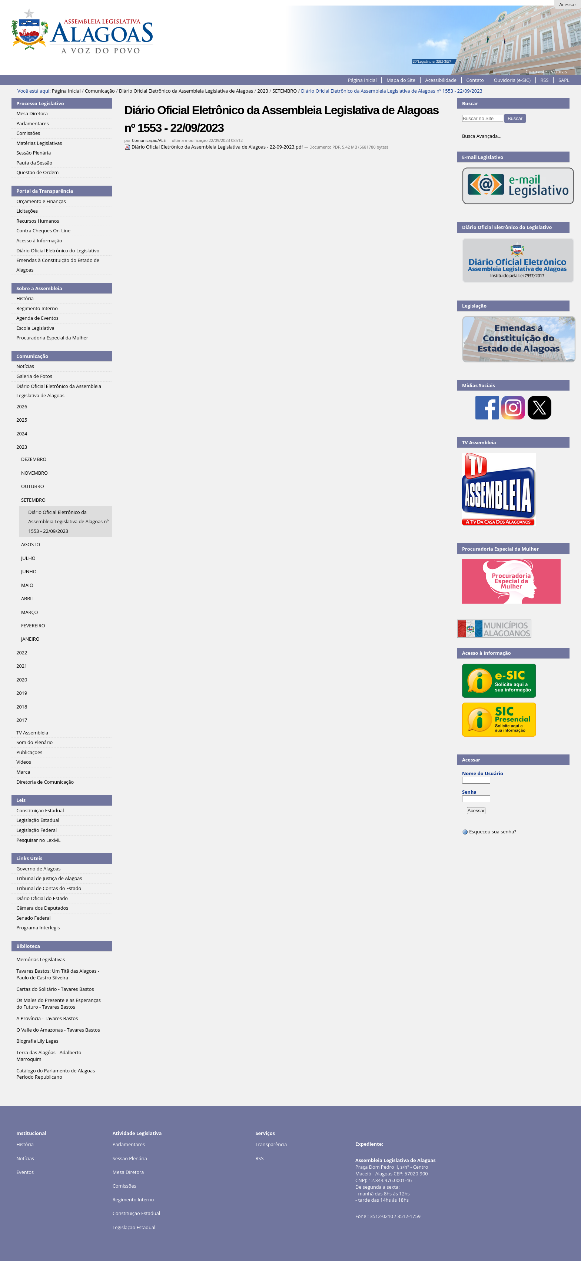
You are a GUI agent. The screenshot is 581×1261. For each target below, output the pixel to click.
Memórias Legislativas (40, 959)
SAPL (564, 80)
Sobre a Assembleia (39, 288)
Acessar (567, 4)
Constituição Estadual (136, 1213)
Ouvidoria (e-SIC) (512, 80)
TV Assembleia (479, 442)
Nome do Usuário (482, 773)
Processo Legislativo (40, 103)
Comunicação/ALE (149, 140)
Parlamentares (129, 1144)
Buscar (470, 103)
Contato (475, 80)
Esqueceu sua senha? (489, 831)
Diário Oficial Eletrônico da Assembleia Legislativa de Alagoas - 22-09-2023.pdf (214, 146)
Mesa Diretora (128, 1172)
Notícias (25, 1158)
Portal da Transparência (44, 191)
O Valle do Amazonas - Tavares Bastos (58, 1029)
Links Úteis (29, 858)
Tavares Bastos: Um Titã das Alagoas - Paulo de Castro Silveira (57, 974)
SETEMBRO (284, 90)
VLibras (559, 71)
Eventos (25, 1172)
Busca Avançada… (481, 136)
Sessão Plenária (130, 1158)
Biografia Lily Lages (37, 1041)
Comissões (124, 1185)
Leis (21, 800)
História (25, 1144)
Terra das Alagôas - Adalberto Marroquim (48, 1055)
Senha (469, 792)
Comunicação (100, 90)
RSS (545, 80)
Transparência (271, 1144)
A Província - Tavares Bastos (47, 1018)
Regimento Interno (133, 1199)
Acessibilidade (440, 80)
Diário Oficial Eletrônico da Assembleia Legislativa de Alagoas (186, 90)
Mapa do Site (400, 80)
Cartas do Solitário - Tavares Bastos (55, 989)
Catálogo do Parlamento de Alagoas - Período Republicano (57, 1074)
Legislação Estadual (134, 1227)
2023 (263, 90)
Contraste (536, 71)
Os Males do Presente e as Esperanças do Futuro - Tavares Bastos (58, 1003)
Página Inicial (362, 80)
